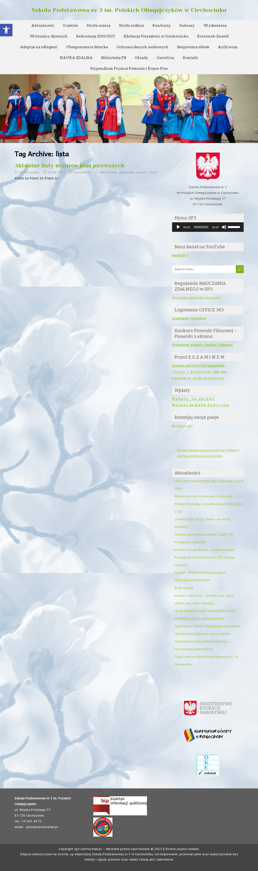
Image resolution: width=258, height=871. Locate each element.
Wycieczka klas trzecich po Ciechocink (203, 496)
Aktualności (42, 25)
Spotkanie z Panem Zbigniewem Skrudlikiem (207, 626)
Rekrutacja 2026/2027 (95, 36)
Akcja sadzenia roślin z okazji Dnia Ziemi (205, 611)
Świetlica (165, 58)
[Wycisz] (224, 227)
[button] (6, 30)
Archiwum (228, 47)
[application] (208, 227)
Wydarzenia (215, 25)
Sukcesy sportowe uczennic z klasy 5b (203, 534)
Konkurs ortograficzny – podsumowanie (204, 550)
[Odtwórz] (178, 227)
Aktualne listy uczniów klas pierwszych (69, 165)
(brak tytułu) (183, 588)
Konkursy (162, 25)
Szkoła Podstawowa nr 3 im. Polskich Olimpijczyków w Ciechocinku (129, 10)
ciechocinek (108, 172)
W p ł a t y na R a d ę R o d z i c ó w (200, 405)
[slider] (201, 227)
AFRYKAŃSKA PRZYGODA (192, 580)
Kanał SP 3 (180, 255)
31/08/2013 (56, 172)
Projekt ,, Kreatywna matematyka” (200, 573)
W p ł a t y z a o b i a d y (194, 399)
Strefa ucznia (99, 25)
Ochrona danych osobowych (142, 47)
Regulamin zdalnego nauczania (196, 298)
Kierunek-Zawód (212, 36)
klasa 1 (142, 172)
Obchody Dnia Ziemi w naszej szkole (202, 634)
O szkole (70, 25)
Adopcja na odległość (39, 47)
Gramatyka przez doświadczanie (198, 618)
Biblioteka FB (113, 58)
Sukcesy (187, 25)
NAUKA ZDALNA (76, 58)
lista (152, 172)
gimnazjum (127, 172)
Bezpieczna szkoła (193, 47)
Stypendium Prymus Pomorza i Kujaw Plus (129, 68)
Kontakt (190, 58)
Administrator (29, 172)
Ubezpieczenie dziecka (87, 47)
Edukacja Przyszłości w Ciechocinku (156, 36)
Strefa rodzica (131, 25)
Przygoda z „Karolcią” (190, 542)
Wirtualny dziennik (49, 36)
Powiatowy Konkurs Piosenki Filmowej (202, 345)
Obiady (141, 58)
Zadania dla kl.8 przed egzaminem (198, 366)
